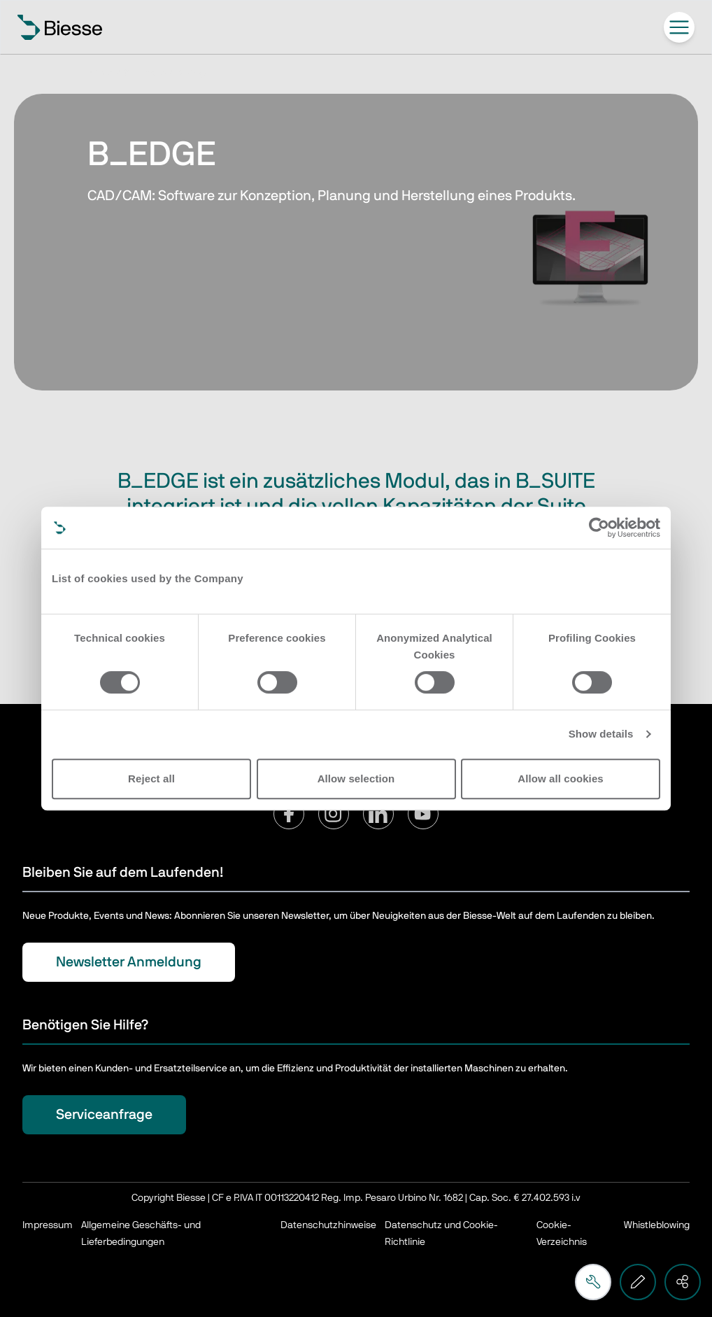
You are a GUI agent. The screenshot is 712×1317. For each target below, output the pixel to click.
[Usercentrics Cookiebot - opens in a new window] (599, 527)
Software (145, 73)
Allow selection (356, 778)
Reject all (151, 778)
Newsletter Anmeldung (128, 962)
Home (100, 73)
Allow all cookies (561, 778)
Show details (601, 734)
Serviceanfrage (104, 1115)
